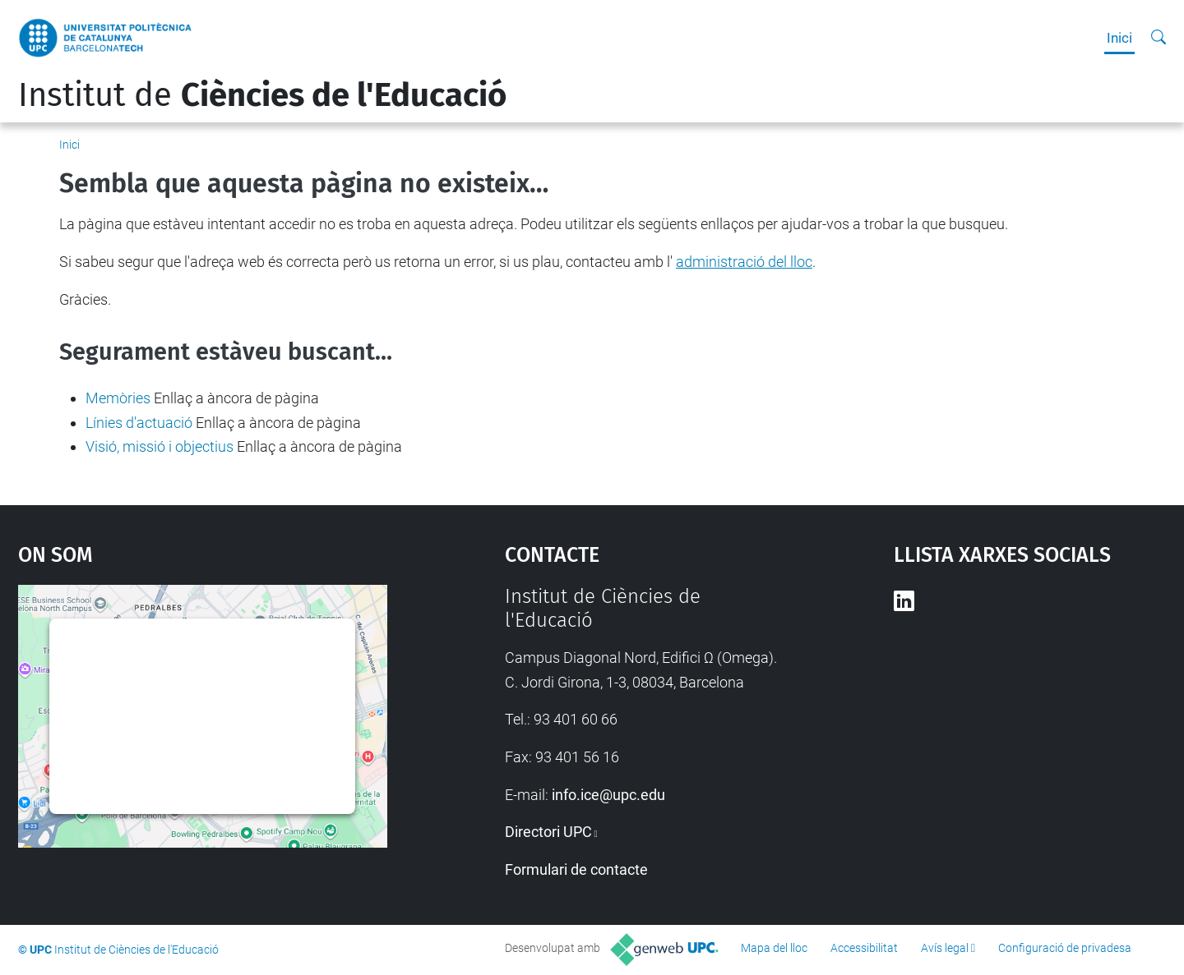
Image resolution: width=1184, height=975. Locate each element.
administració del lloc (744, 261)
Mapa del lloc (774, 947)
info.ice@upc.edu (608, 794)
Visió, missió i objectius (160, 446)
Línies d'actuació (139, 422)
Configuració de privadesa (1064, 947)
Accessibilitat (864, 947)
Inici (1119, 38)
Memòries (118, 398)
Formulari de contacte (576, 869)
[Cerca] (1158, 37)
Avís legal (945, 947)
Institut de (262, 95)
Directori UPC (548, 831)
